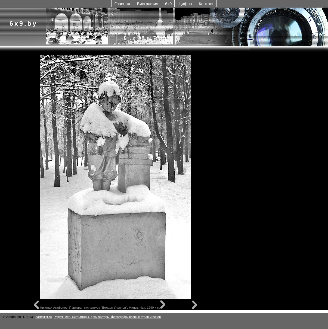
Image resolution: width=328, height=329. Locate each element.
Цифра (185, 3)
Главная (122, 3)
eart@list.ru (43, 316)
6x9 (168, 3)
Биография (147, 3)
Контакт (206, 3)
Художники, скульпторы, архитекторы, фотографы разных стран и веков (107, 316)
